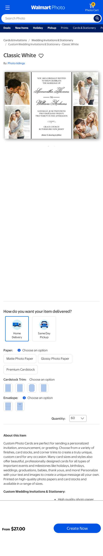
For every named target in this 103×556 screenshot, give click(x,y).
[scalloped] (43, 388)
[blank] (8, 406)
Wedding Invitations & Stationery (52, 40)
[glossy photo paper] (55, 358)
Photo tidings (16, 63)
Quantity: (58, 419)
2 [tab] (54, 145)
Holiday (38, 27)
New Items (21, 27)
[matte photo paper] (19, 358)
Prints (64, 27)
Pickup (52, 27)
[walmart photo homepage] (48, 7)
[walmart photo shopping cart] (92, 7)
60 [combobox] (73, 418)
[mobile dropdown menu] (7, 7)
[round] (19, 388)
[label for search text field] (47, 18)
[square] (8, 388)
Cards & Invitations (15, 40)
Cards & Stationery (84, 27)
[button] (41, 56)
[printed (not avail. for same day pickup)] (19, 406)
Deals (7, 27)
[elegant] (31, 388)
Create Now (77, 528)
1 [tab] (47, 145)
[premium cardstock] (20, 369)
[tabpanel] (51, 105)
